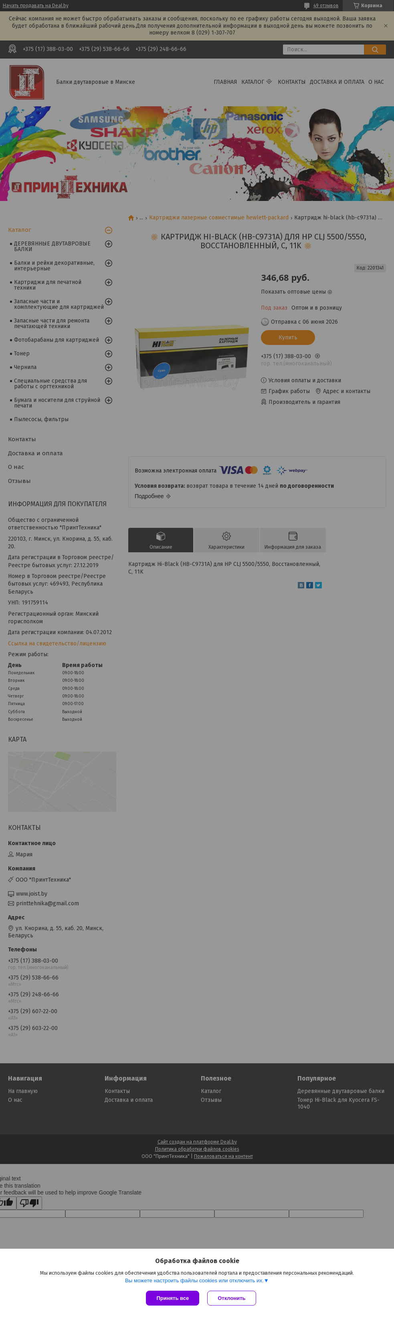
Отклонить (231, 1298)
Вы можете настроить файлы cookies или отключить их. (194, 1280)
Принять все (172, 1298)
